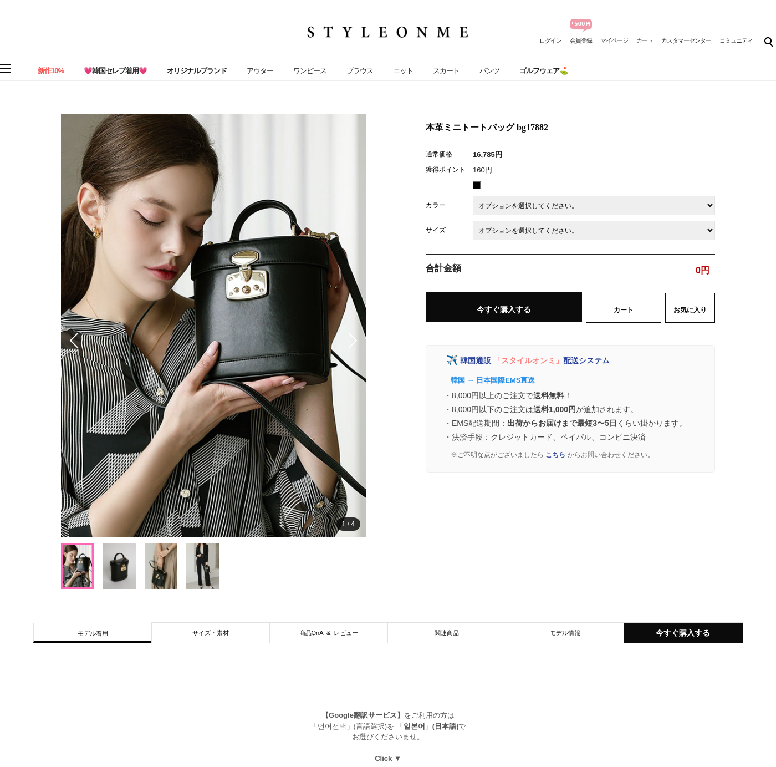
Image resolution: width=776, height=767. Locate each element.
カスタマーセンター (686, 40)
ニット (403, 71)
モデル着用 (93, 633)
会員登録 (581, 40)
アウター (260, 71)
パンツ (489, 71)
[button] (349, 340)
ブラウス (359, 71)
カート (644, 40)
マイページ (614, 40)
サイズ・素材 (210, 632)
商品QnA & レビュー (329, 632)
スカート (446, 71)
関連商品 (447, 632)
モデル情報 (565, 632)
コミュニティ (736, 40)
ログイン (550, 40)
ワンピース (309, 71)
